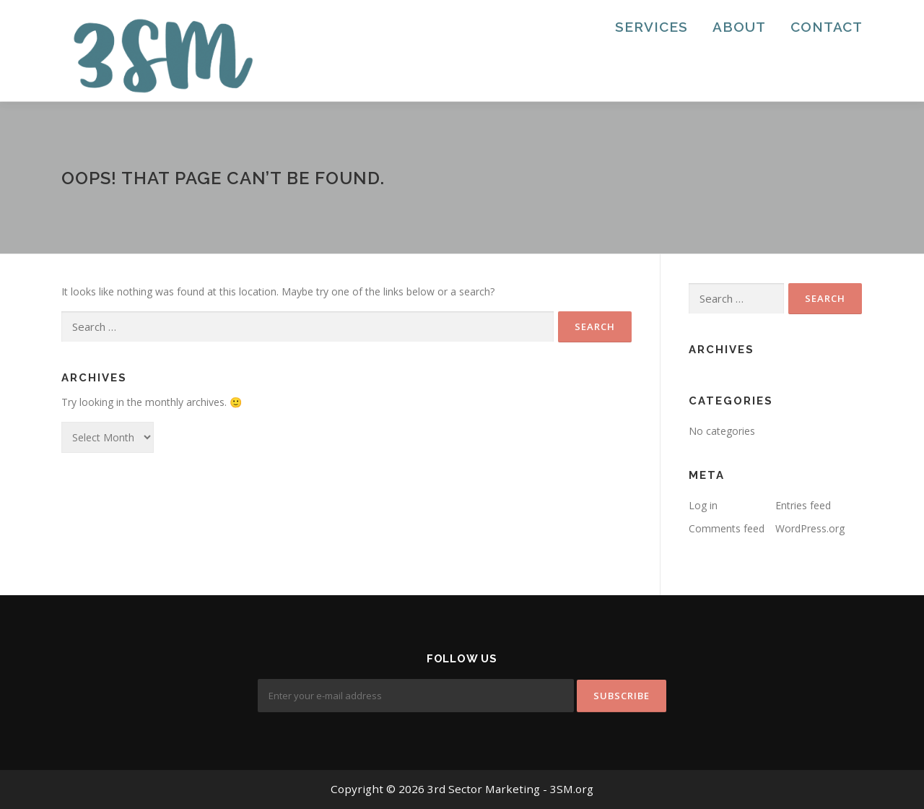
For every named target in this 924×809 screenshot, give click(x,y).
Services (651, 27)
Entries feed (803, 505)
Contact (826, 27)
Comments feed (726, 528)
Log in (703, 505)
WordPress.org (810, 528)
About (739, 27)
